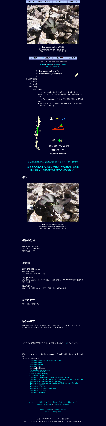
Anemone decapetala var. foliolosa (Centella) (46, 360)
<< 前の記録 (48, 404)
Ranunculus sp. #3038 (38, 390)
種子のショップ (72, 402)
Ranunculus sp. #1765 (38, 387)
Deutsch (56, 64)
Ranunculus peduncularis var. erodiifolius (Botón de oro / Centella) (54, 383)
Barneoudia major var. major (40, 370)
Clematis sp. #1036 (37, 375)
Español (49, 64)
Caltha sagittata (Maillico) (39, 374)
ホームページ (33, 402)
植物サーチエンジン (59, 402)
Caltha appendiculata (37, 372)
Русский (63, 64)
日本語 (54, 66)
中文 (59, 66)
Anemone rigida (35, 366)
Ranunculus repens (37, 385)
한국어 (47, 66)
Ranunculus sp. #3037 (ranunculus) (43, 388)
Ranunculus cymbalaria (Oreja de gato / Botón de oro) (49, 377)
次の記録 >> (57, 404)
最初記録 (39, 404)
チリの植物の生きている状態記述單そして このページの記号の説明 (53, 162)
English (42, 64)
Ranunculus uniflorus (37, 392)
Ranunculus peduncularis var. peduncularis (45, 381)
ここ (67, 343)
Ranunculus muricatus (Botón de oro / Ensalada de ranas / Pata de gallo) (56, 379)
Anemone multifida (36, 364)
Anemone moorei (36, 362)
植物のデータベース (45, 402)
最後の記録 (66, 404)
